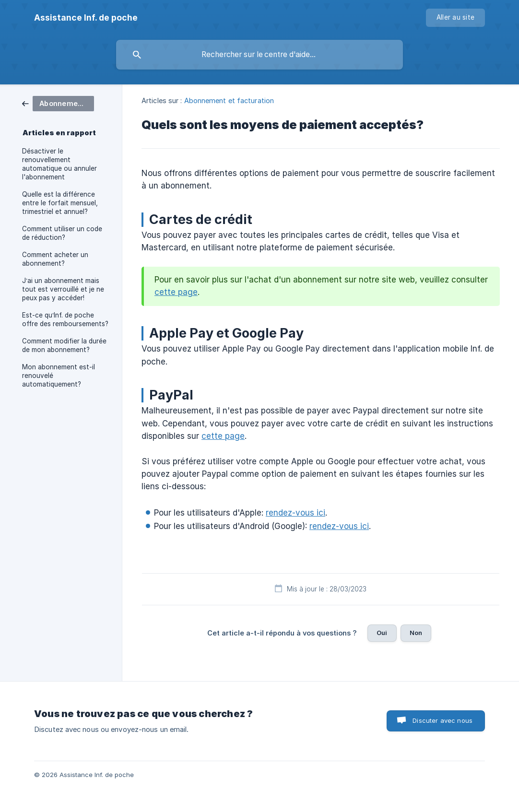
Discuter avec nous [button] (442, 720)
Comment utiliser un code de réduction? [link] (62, 233)
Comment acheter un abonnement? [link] (55, 259)
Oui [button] (382, 632)
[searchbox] (259, 55)
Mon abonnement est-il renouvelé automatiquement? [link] (58, 375)
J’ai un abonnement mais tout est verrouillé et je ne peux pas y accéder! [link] (63, 289)
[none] (86, 18)
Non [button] (416, 632)
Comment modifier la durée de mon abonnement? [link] (64, 345)
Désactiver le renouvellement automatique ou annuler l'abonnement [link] (59, 164)
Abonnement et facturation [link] (229, 100)
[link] (58, 102)
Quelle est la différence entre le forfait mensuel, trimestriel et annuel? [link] (60, 202)
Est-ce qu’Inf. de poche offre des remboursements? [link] (65, 319)
